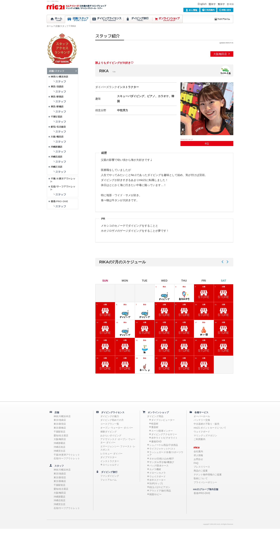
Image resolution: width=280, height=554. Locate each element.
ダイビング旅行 (108, 472)
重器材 (154, 427)
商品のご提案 (201, 470)
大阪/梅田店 (57, 136)
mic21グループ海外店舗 (203, 489)
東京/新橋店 (57, 106)
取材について (201, 478)
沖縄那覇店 (56, 146)
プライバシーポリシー (205, 482)
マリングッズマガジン (205, 435)
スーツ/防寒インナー (162, 431)
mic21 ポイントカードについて (210, 427)
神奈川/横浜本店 (59, 76)
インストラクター (109, 461)
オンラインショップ (157, 412)
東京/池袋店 (57, 86)
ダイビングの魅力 (109, 416)
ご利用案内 (199, 439)
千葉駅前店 (56, 116)
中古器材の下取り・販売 (206, 424)
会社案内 (198, 451)
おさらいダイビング (110, 435)
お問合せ (198, 459)
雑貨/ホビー (155, 494)
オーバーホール (202, 416)
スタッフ (58, 465)
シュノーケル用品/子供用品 (163, 445)
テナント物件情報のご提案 (208, 474)
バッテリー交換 (202, 420)
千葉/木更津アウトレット (62, 180)
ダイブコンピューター (163, 420)
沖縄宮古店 (56, 166)
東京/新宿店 (57, 96)
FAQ (196, 463)
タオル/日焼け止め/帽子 (161, 458)
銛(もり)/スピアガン (159, 487)
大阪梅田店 (221, 54)
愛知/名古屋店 (58, 126)
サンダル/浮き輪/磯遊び (161, 462)
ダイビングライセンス (111, 412)
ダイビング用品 (155, 416)
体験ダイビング (108, 431)
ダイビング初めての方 (112, 420)
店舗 (55, 412)
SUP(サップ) (156, 483)
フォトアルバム (108, 479)
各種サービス (200, 412)
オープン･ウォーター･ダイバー (116, 427)
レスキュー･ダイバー (111, 453)
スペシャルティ (111, 465)
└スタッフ (56, 81)
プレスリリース (202, 466)
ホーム (50, 26)
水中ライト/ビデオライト (164, 438)
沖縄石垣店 (56, 156)
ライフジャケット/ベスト (162, 448)
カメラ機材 (155, 469)
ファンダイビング (109, 476)
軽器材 (154, 423)
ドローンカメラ (157, 472)
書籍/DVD (156, 441)
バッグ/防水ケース (159, 465)
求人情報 (198, 455)
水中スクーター (157, 480)
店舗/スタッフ (62, 26)
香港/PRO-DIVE (59, 201)
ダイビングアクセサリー (164, 434)
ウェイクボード (157, 476)
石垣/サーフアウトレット (62, 188)
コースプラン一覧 (109, 424)
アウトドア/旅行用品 (160, 490)
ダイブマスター (108, 457)
